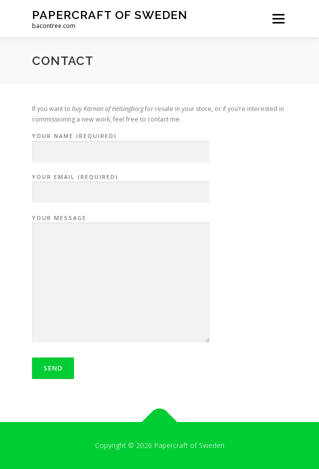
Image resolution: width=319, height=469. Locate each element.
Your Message (121, 279)
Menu (278, 18)
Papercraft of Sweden (110, 15)
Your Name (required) (120, 144)
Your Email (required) (120, 185)
